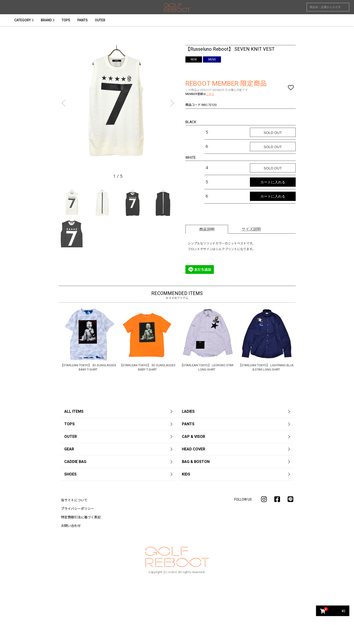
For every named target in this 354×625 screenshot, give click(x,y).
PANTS (82, 20)
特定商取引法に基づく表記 (81, 517)
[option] (118, 104)
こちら (210, 94)
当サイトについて (74, 500)
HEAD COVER (193, 449)
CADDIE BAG (75, 461)
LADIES (188, 411)
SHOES (70, 474)
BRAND (46, 20)
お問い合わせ (71, 526)
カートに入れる (272, 182)
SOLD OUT (273, 133)
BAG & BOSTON (196, 461)
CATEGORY (22, 20)
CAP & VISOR (193, 436)
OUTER (100, 20)
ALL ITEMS (73, 411)
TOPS (66, 20)
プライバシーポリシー (77, 509)
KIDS (186, 474)
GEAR (69, 449)
